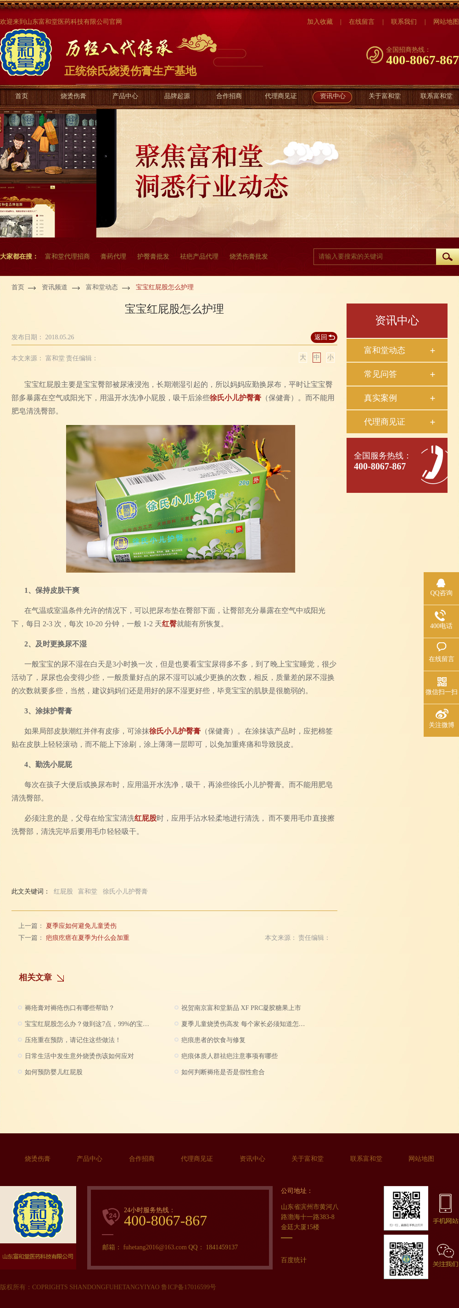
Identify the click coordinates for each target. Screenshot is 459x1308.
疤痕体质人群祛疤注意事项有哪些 (229, 1056)
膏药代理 (113, 256)
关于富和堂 (385, 96)
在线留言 (362, 21)
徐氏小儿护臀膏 (235, 398)
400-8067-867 (380, 466)
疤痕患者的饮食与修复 (213, 1040)
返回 (320, 337)
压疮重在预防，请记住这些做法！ (73, 1040)
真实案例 (380, 398)
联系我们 (404, 21)
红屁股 (145, 818)
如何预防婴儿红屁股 (54, 1072)
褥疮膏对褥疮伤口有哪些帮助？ (70, 1007)
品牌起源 (177, 96)
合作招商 (229, 96)
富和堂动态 (102, 287)
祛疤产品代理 (199, 256)
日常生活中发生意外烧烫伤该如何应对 (79, 1056)
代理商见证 (281, 96)
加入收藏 (320, 21)
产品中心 (125, 96)
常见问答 (380, 374)
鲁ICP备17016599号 (188, 1287)
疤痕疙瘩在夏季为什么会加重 (87, 937)
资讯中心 (333, 96)
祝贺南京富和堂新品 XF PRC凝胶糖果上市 (241, 1007)
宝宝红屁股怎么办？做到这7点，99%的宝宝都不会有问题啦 (87, 1024)
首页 (21, 96)
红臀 (169, 624)
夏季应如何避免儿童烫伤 (81, 925)
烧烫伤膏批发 (249, 256)
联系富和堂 (436, 96)
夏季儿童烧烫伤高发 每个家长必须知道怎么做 (244, 1024)
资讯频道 (54, 287)
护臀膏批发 (153, 256)
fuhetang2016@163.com (156, 1247)
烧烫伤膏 (73, 96)
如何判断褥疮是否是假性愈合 (223, 1072)
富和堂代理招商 (67, 256)
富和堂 (87, 891)
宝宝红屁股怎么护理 (165, 287)
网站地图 (421, 1158)
